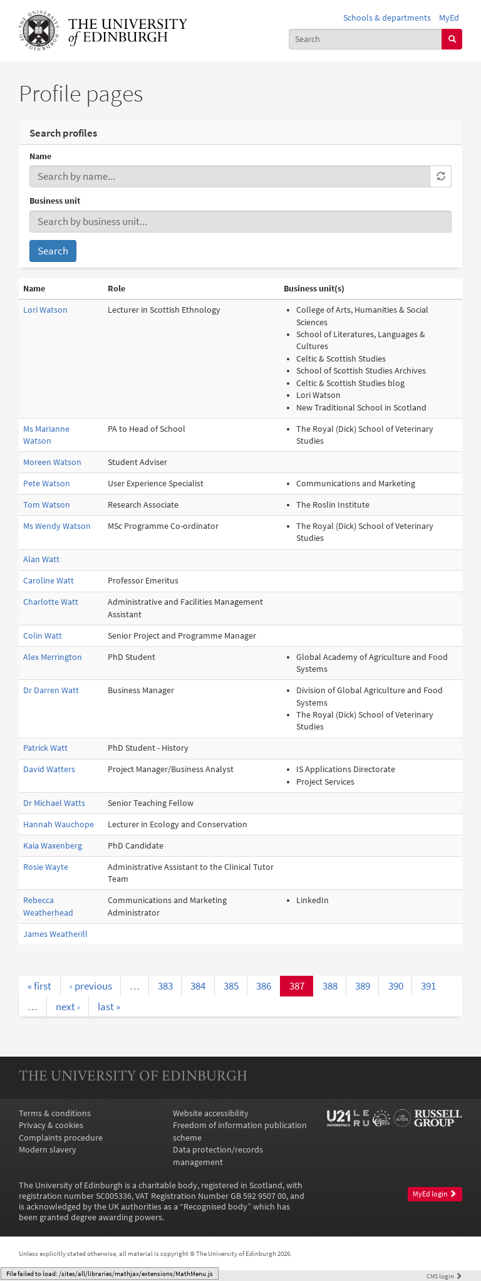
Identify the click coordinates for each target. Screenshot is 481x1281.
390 (395, 986)
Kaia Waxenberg (52, 845)
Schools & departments (387, 18)
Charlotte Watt (50, 602)
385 (231, 986)
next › (68, 1006)
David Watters (49, 769)
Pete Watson (46, 483)
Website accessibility (211, 1113)
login (444, 1276)
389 (362, 986)
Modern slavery (47, 1149)
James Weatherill (55, 934)
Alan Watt (41, 559)
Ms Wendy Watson (57, 526)
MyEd (449, 18)
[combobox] (366, 39)
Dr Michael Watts (54, 803)
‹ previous (91, 986)
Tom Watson (46, 504)
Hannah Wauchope (58, 824)
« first (39, 986)
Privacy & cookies (51, 1125)
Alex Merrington (52, 657)
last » (109, 1006)
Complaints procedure (61, 1137)
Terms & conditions (55, 1113)
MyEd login (435, 1194)
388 (330, 986)
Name (40, 156)
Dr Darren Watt (51, 690)
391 (428, 986)
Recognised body (215, 1206)
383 (165, 986)
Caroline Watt (48, 580)
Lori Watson (45, 310)
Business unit (54, 201)
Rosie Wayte (45, 867)
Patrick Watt (45, 748)
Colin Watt (42, 635)
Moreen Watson (52, 462)
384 (197, 986)
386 (263, 986)
